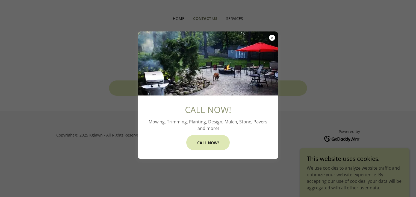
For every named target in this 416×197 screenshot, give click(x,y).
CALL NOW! (208, 142)
